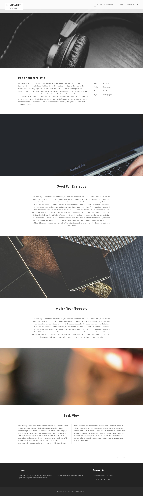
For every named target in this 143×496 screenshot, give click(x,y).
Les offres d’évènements (103, 4)
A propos (130, 4)
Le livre (120, 4)
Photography (107, 95)
